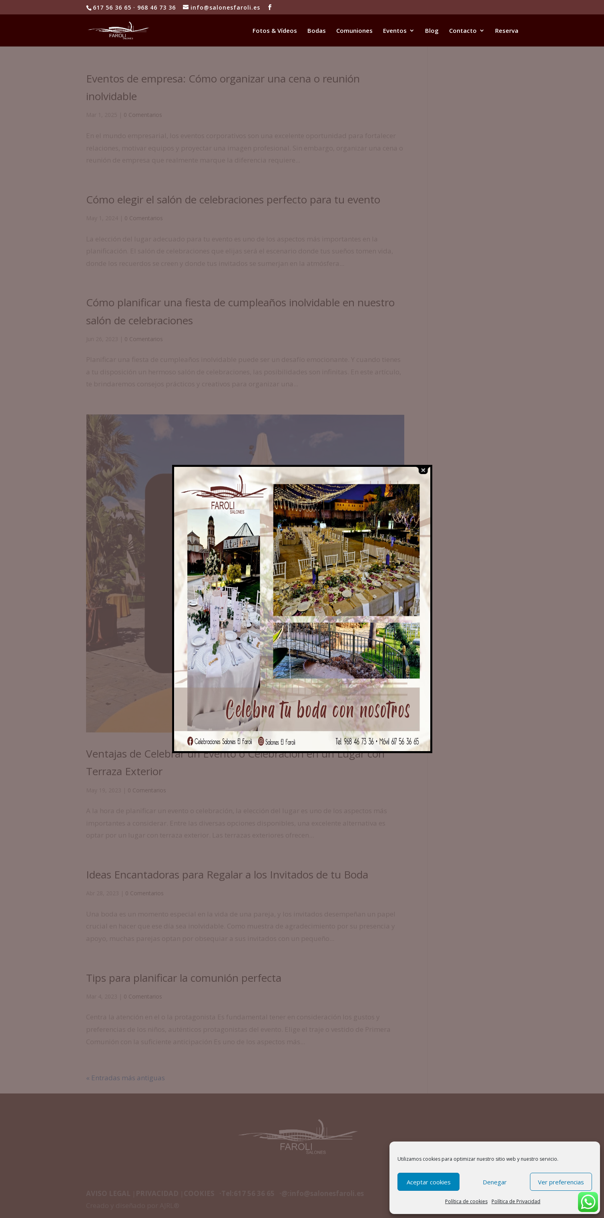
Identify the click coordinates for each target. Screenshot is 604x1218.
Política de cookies (466, 1201)
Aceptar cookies (429, 1182)
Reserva (506, 31)
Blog (432, 31)
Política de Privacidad (516, 1201)
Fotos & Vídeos (275, 31)
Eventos (395, 31)
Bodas (316, 31)
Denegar (495, 1182)
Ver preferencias (561, 1182)
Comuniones (354, 31)
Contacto (463, 31)
